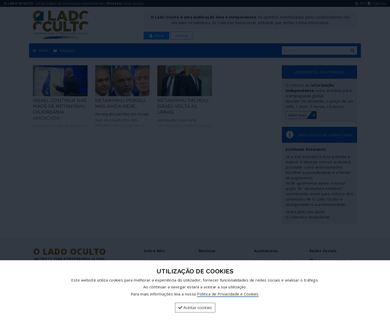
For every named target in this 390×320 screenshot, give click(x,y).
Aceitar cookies (195, 307)
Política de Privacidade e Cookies (228, 293)
